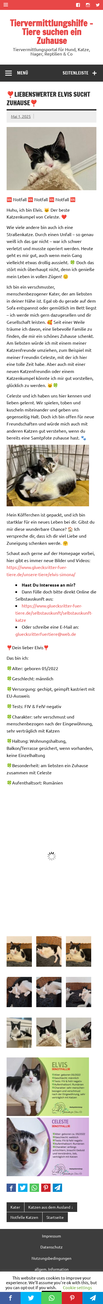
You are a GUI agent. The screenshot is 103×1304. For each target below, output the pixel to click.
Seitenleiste (75, 73)
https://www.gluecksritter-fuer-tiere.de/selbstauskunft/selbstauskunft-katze (53, 612)
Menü (22, 73)
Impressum (51, 1236)
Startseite (55, 1217)
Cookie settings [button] (77, 1287)
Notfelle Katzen (24, 1217)
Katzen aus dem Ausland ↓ (50, 1206)
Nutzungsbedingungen (51, 1258)
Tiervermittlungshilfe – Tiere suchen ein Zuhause (51, 32)
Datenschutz (51, 1247)
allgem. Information (52, 1269)
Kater (15, 1206)
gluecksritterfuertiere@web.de (45, 634)
